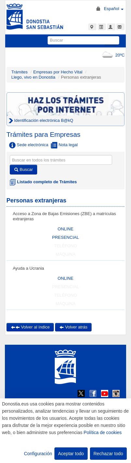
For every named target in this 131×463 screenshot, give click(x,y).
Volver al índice (30, 327)
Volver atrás (73, 327)
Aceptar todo (71, 453)
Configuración (38, 453)
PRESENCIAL (65, 237)
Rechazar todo (108, 453)
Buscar (23, 169)
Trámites (19, 72)
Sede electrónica (28, 145)
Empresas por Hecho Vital (58, 72)
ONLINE (65, 228)
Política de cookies (103, 432)
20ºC (112, 55)
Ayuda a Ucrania (28, 268)
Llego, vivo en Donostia (33, 77)
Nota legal (64, 145)
